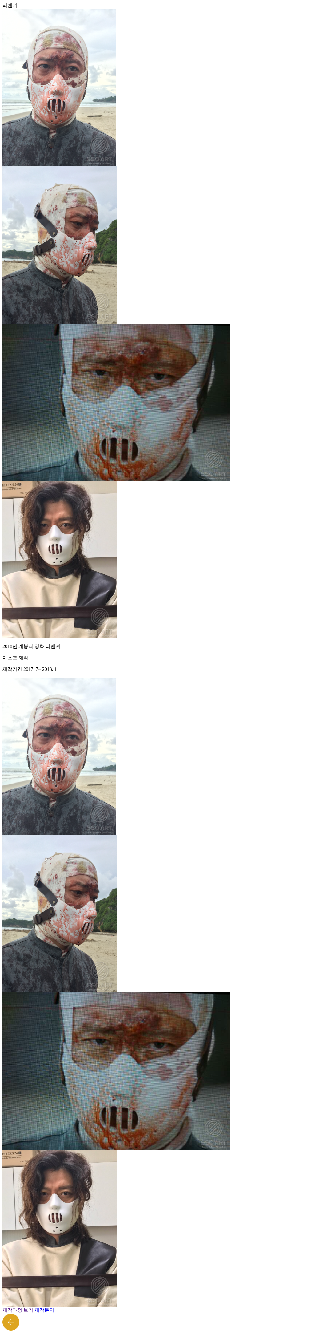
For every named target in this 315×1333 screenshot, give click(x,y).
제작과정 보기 (17, 1310)
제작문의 (44, 1310)
